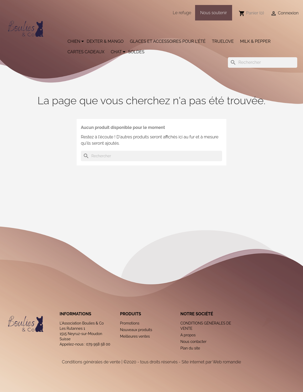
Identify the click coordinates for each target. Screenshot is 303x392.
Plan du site (190, 348)
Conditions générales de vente (91, 361)
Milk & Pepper (255, 41)
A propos (188, 335)
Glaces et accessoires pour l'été (168, 41)
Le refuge (182, 12)
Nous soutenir (213, 12)
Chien (73, 41)
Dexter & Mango (105, 41)
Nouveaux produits (136, 330)
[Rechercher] (262, 62)
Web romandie (227, 361)
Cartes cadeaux (86, 51)
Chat (116, 51)
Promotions (129, 323)
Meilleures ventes (135, 336)
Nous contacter (193, 341)
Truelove (223, 41)
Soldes (136, 51)
